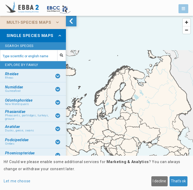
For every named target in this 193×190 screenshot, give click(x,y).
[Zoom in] (186, 22)
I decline (159, 181)
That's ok (178, 181)
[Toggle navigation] (183, 8)
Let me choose (17, 181)
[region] (96, 103)
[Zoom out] (186, 30)
